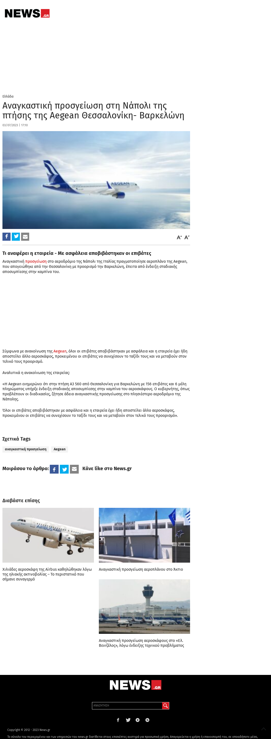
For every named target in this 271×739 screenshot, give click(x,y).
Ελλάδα (7, 96)
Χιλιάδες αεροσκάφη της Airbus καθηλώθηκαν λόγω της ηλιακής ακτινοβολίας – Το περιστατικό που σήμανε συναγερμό (47, 574)
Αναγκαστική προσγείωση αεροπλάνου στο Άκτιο (141, 569)
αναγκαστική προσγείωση (25, 449)
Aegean (59, 351)
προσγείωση (36, 261)
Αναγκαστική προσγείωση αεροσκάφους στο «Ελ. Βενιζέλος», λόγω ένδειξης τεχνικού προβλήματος (141, 643)
